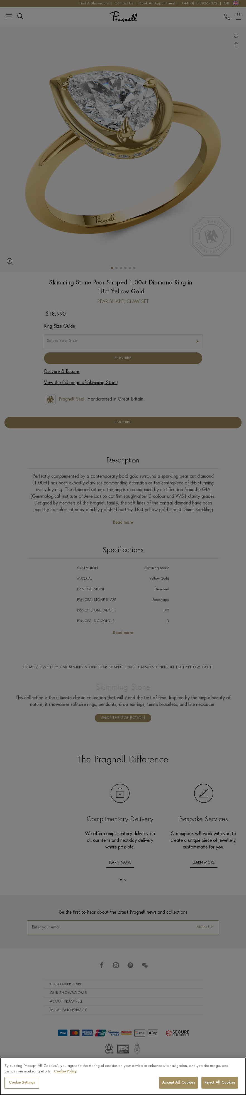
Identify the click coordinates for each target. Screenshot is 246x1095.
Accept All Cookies (178, 1082)
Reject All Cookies (219, 1082)
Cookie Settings (22, 1082)
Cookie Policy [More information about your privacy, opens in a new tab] (65, 1071)
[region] (123, 1076)
